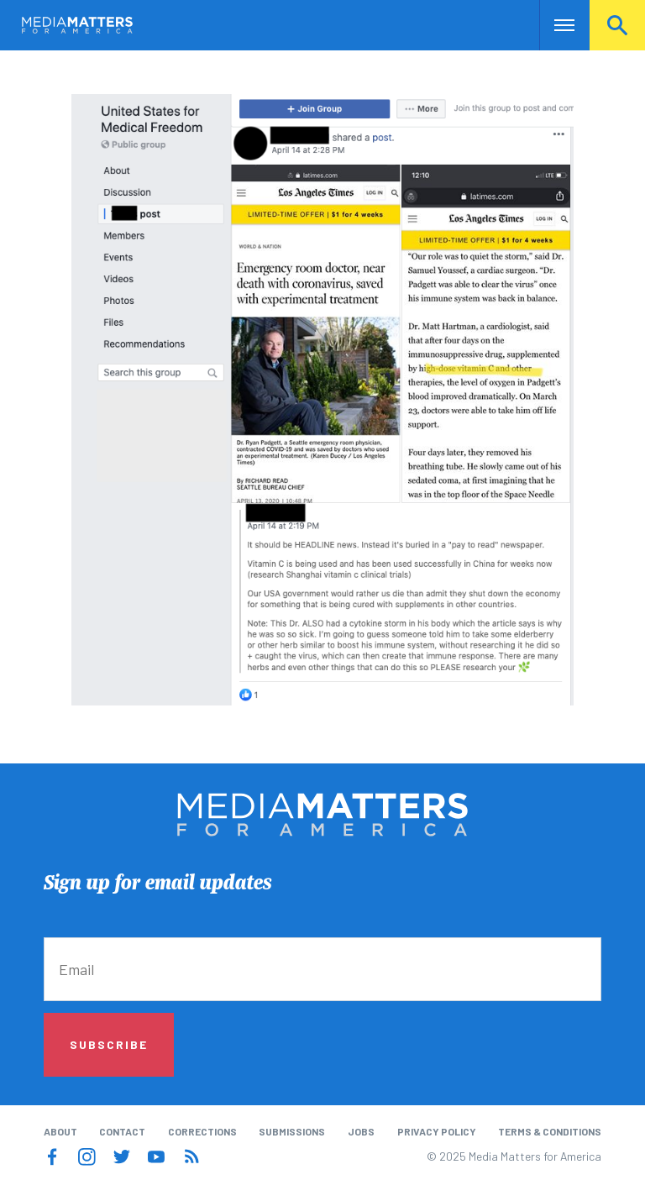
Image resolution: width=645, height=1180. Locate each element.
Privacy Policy (436, 1131)
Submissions (292, 1131)
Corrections (202, 1131)
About (60, 1131)
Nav (554, 25)
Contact (122, 1131)
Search (617, 25)
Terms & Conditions (549, 1131)
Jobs (361, 1131)
